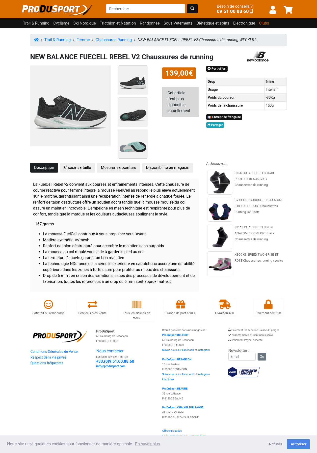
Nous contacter (109, 351)
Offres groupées (172, 430)
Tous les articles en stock (136, 310)
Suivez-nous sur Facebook (178, 350)
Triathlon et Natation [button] (118, 23)
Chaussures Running (114, 39)
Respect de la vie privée (48, 357)
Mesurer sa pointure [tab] (118, 167)
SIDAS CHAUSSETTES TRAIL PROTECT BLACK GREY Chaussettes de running (255, 179)
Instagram (204, 350)
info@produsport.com (110, 366)
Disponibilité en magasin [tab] (167, 167)
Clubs (264, 23)
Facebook (168, 379)
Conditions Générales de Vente (54, 352)
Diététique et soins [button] (212, 23)
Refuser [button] (275, 444)
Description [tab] (44, 167)
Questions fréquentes (46, 363)
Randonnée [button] (150, 23)
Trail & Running (57, 39)
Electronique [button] (244, 23)
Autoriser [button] (299, 444)
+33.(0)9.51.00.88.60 (115, 361)
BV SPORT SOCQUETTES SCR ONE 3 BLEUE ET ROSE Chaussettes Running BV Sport (259, 206)
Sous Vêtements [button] (178, 23)
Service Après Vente (92, 307)
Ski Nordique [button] (84, 23)
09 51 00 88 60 (233, 11)
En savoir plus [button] (147, 444)
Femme (83, 39)
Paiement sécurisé (269, 307)
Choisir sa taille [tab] (77, 167)
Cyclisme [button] (61, 23)
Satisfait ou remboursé (48, 307)
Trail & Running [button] (36, 23)
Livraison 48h (224, 307)
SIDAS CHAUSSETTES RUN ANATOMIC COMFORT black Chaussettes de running (254, 233)
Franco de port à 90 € (181, 307)
